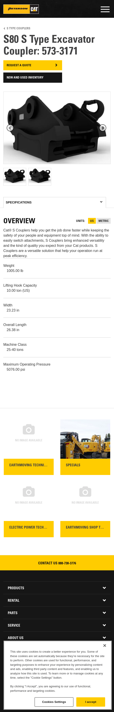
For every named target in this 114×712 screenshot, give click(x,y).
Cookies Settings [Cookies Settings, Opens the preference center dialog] (54, 702)
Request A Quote (19, 65)
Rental (13, 601)
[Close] (105, 645)
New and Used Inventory (25, 77)
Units (80, 221)
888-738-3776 (67, 563)
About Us (16, 638)
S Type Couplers (18, 28)
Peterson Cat (21, 9)
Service (14, 626)
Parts (13, 613)
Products (16, 588)
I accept (90, 702)
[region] (58, 675)
